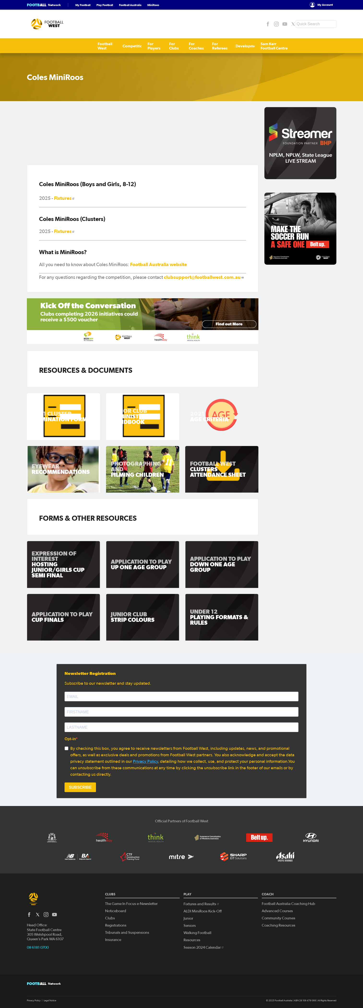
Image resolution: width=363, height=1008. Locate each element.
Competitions (69, 46)
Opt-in (70, 739)
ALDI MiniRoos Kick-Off (203, 911)
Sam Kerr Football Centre (241, 46)
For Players (96, 46)
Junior (188, 918)
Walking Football (197, 933)
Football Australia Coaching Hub (288, 904)
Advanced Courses (277, 911)
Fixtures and (202, 904)
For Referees (172, 46)
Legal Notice (50, 1000)
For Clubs (120, 46)
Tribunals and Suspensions (127, 933)
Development (201, 46)
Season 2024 (204, 947)
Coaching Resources (278, 925)
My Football (82, 4)
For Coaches (144, 46)
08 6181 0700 (38, 947)
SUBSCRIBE (80, 787)
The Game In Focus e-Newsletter (131, 904)
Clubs (110, 918)
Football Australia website (158, 264)
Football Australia (130, 4)
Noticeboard (115, 911)
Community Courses (278, 918)
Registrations (115, 925)
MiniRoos (153, 4)
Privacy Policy (145, 761)
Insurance (113, 940)
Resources (192, 940)
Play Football (104, 4)
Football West (39, 46)
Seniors (190, 926)
